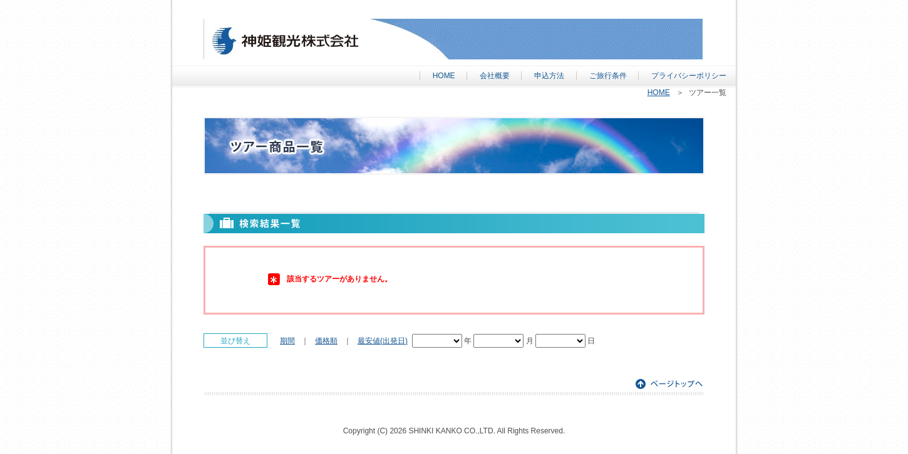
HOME (444, 75)
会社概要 (495, 75)
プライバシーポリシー (688, 75)
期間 (287, 340)
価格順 (326, 340)
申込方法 (549, 75)
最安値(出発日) (383, 340)
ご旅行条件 (608, 75)
